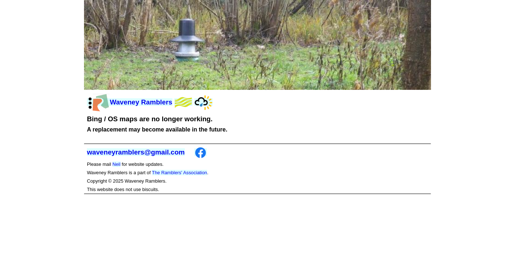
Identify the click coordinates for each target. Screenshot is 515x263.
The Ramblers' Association (179, 172)
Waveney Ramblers (129, 102)
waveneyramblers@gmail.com (136, 152)
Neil (116, 164)
